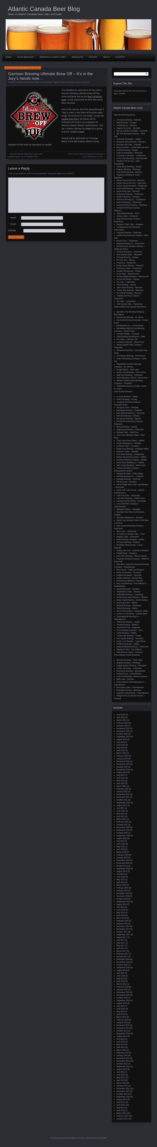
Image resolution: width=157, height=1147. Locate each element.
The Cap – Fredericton (126, 282)
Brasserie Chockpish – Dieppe (129, 139)
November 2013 (123, 1061)
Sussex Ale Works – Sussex (128, 279)
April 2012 (121, 1110)
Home (8, 57)
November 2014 (123, 1028)
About (106, 57)
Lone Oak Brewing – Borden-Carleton (132, 676)
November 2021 (123, 797)
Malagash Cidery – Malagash (128, 509)
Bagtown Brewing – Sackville (128, 128)
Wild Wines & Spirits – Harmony (130, 652)
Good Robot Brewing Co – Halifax (130, 462)
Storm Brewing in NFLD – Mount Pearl (132, 378)
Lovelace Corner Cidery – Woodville (131, 501)
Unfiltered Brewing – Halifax (128, 644)
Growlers (77, 57)
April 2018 (121, 915)
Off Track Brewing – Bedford (128, 542)
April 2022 (121, 783)
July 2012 (120, 1102)
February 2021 (122, 822)
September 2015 (123, 1000)
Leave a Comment (82, 82)
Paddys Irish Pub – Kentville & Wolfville (133, 550)
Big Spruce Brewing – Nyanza (129, 419)
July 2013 (120, 1072)
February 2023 (122, 756)
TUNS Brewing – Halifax (126, 633)
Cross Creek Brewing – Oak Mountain (132, 158)
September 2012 (123, 1097)
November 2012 (123, 1091)
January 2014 (122, 1055)
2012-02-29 (35, 68)
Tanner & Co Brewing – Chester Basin (132, 614)
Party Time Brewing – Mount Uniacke (132, 556)
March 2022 (121, 786)
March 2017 (121, 951)
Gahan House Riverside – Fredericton (132, 186)
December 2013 (123, 1058)
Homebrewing (46, 82)
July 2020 (120, 841)
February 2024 (122, 723)
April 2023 (121, 750)
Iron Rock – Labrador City (127, 339)
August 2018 (122, 904)
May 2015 (121, 1011)
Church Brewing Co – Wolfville (129, 443)
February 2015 (122, 1020)
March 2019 (121, 885)
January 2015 (122, 1022)
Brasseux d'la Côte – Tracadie (129, 145)
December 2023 (123, 728)
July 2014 (120, 1039)
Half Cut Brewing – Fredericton (129, 202)
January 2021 (122, 825)
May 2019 (121, 880)
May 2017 (121, 946)
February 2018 (122, 921)
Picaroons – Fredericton (126, 263)
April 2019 (121, 882)
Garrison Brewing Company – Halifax (132, 460)
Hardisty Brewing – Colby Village (130, 473)
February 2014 (122, 1053)
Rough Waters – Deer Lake (128, 369)
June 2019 (121, 877)
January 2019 (122, 891)
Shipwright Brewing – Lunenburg (130, 594)
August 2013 (122, 1069)
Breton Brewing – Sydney (127, 427)
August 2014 (122, 1036)
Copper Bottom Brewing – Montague (131, 665)
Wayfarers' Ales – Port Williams (129, 649)
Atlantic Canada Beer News (28, 82)
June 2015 (121, 1009)
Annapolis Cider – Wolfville (127, 408)
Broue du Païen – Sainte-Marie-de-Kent (133, 147)
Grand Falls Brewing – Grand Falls (131, 189)
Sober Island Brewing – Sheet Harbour (132, 600)
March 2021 (121, 819)
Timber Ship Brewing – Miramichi (130, 290)
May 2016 (121, 978)
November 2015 (123, 995)
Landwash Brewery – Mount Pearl (130, 342)
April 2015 (121, 1014)
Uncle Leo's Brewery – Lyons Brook (131, 641)
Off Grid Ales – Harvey (126, 260)
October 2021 (122, 800)
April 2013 (121, 1080)
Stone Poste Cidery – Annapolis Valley (132, 611)
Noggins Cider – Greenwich (128, 537)
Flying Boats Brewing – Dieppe (129, 167)
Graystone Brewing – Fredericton (130, 194)
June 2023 (121, 745)
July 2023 (120, 742)
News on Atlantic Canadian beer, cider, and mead (35, 14)
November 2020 (123, 830)
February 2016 (122, 987)
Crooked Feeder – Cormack (128, 334)
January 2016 (122, 989)
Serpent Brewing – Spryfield (128, 589)
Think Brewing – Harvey (126, 285)
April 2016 (121, 981)
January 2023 (122, 759)
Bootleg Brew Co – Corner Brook (130, 326)
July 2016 (120, 973)
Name (12, 217)
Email (12, 224)
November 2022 (123, 764)
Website (12, 230)
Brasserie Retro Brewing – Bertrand (131, 142)
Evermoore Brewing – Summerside (131, 671)
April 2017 (121, 948)
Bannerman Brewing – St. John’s (130, 317)
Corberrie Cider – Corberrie (128, 446)
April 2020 (121, 849)
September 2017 (123, 935)
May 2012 (121, 1108)
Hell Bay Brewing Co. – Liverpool (130, 476)
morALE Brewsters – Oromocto (129, 252)
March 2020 (121, 852)
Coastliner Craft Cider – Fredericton (131, 156)
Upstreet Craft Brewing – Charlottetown (133, 693)
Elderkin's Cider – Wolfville (127, 451)
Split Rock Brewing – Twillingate (130, 375)
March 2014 (121, 1050)
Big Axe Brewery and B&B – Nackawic (132, 131)
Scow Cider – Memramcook (128, 274)
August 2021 (122, 805)
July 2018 (120, 907)
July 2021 (120, 808)
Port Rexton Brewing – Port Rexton (131, 356)
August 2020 (122, 838)
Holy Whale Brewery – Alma (128, 213)
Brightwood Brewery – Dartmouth (130, 430)
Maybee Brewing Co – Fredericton (130, 244)
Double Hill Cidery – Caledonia (129, 668)
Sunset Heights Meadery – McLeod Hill (132, 276)
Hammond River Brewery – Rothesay (132, 205)
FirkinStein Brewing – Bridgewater (130, 454)
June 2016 (121, 976)
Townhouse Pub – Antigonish (128, 627)
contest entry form (70, 119)
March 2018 (121, 918)
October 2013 (122, 1064)
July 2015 (120, 1006)
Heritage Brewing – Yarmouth (128, 479)
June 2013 (121, 1075)
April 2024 (121, 717)
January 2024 (122, 726)
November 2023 (123, 731)
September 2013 (123, 1066)
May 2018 (121, 913)
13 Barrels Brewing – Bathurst (129, 120)
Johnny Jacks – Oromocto (127, 216)
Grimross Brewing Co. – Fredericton (131, 200)
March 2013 (121, 1083)
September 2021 (123, 803)
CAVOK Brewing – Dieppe (127, 150)
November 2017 (123, 929)
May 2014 (121, 1044)
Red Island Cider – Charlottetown (130, 687)
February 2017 (122, 954)
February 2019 (122, 888)
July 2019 (120, 874)
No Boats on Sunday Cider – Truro (131, 534)
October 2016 (122, 965)
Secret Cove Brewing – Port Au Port (131, 372)
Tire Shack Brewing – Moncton (129, 293)
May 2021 (121, 814)
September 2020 (123, 836)
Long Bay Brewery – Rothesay (129, 233)
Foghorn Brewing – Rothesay (128, 169)
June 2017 (121, 943)
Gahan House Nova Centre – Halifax (131, 457)
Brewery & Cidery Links (53, 57)
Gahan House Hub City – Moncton (131, 180)
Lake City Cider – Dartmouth (128, 495)
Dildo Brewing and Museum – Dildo (131, 337)
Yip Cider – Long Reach (126, 301)
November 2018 (123, 896)
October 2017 (122, 932)
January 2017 (122, 957)
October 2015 (122, 998)
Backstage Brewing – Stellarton (129, 410)
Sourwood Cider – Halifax (127, 603)
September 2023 (123, 737)
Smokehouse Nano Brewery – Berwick (132, 597)
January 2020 (122, 858)
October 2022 (122, 767)
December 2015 (123, 992)
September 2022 (123, 770)
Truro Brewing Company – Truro (130, 630)
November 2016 (123, 962)
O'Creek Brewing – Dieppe (127, 257)
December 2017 (123, 926)
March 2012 (121, 1113)
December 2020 (123, 827)
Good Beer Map (25, 57)
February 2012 (122, 1116)
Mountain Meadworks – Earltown (130, 517)
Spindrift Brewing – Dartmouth (129, 605)
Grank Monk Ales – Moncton (128, 191)
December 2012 (123, 1088)
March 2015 (121, 1017)
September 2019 (123, 869)
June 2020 (121, 844)
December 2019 (123, 860)
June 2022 (121, 778)
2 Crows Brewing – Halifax (127, 397)
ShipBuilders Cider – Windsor (129, 592)
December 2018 (123, 893)
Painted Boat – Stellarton (127, 553)
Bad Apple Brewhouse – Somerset (131, 413)
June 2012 (121, 1105)
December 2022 (123, 761)
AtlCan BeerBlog (21, 68)
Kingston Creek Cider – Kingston (130, 224)
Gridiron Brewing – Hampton (128, 197)
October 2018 (122, 899)
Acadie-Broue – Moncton (127, 125)
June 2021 (121, 811)
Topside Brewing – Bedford (127, 625)
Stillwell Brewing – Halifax (127, 608)
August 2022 (122, 772)
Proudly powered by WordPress (64, 1138)
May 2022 (121, 781)
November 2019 (123, 863)
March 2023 (121, 753)
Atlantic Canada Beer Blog (44, 8)
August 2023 (122, 739)
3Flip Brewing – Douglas (126, 123)
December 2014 (123, 1025)
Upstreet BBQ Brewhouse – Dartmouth (132, 647)
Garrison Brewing (67, 82)
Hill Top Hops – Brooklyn (127, 482)
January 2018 (122, 924)
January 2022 (122, 792)
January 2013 (122, 1086)
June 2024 (121, 715)
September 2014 (123, 1033)
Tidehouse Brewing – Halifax (128, 622)
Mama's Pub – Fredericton (127, 241)
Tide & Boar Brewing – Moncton (129, 287)
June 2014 (121, 1042)
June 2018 (121, 910)
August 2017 (122, 937)
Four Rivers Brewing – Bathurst (129, 172)
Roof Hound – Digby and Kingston (130, 570)
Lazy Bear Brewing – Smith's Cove (131, 498)
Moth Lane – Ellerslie (125, 679)
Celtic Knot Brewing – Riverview (130, 153)
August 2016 (122, 970)
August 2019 (122, 871)
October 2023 (122, 734)
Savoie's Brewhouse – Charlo (129, 271)
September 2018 (123, 902)
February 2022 (122, 789)
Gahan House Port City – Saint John (131, 183)
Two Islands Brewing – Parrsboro (130, 638)
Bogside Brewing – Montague (129, 663)
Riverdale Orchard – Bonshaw (129, 690)
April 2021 (121, 816)
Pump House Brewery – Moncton (130, 265)
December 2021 (123, 794)
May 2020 (121, 847)
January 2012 (122, 1119)
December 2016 (123, 959)
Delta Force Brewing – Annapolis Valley (133, 449)
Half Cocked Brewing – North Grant (131, 465)
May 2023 (121, 748)
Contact (120, 57)
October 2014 (122, 1031)
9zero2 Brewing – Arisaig (127, 399)
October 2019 (122, 866)
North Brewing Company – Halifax (130, 539)
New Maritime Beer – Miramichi (129, 254)
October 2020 (122, 833)
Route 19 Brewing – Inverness (129, 572)
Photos (93, 57)
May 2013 (121, 1077)
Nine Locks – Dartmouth (126, 531)
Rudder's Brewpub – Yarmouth (129, 575)
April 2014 (121, 1047)
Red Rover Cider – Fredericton (129, 268)
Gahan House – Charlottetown (129, 674)
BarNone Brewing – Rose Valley (130, 660)
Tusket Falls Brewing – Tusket (129, 636)
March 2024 (121, 720)
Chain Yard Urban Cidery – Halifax (131, 440)
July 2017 (120, 940)
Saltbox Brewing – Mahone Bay (129, 578)
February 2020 (122, 855)
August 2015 (122, 1003)
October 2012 (122, 1094)
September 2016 (123, 967)
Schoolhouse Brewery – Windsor (130, 581)
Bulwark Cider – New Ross (127, 432)
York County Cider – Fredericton (130, 304)
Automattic (102, 1138)
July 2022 (120, 775)
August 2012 (122, 1099)
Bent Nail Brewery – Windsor (128, 416)
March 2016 (121, 984)
